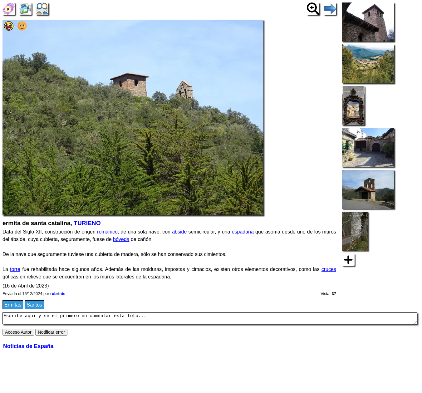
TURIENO (87, 223)
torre (15, 269)
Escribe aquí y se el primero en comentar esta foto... (209, 319)
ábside (179, 231)
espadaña (243, 231)
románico (107, 231)
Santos (34, 304)
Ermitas (12, 304)
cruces (328, 269)
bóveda (121, 239)
